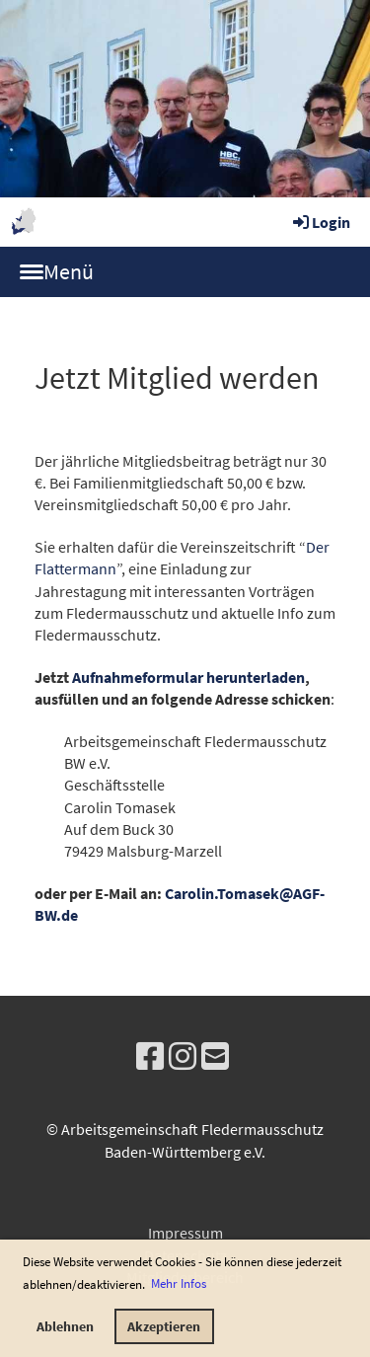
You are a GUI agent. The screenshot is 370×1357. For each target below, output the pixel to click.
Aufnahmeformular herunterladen (188, 677)
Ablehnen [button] (65, 1326)
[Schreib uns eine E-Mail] (215, 1057)
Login (320, 222)
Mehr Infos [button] (178, 1283)
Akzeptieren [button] (163, 1326)
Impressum (185, 1233)
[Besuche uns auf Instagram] (182, 1057)
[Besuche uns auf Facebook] (150, 1057)
